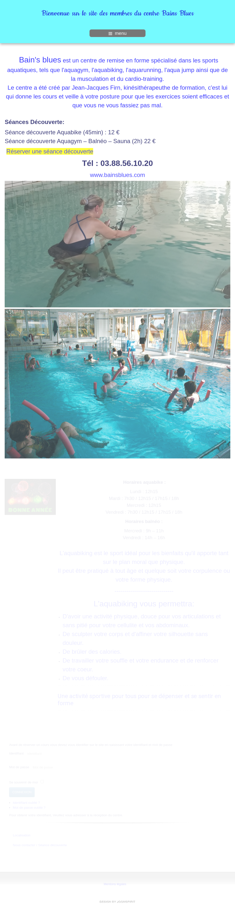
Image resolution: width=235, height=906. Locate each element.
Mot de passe (19, 767)
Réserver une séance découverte (49, 151)
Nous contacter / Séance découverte (40, 845)
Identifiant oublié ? (26, 802)
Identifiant (16, 753)
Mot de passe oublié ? (29, 807)
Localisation (21, 835)
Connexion (21, 792)
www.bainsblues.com (117, 174)
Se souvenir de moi (23, 782)
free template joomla (117, 902)
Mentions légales (114, 884)
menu (117, 33)
